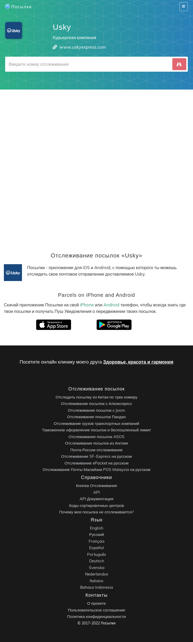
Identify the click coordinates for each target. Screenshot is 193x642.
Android (111, 304)
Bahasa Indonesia (96, 587)
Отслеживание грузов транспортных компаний (96, 423)
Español (96, 547)
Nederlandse (96, 574)
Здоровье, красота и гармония (138, 362)
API (96, 492)
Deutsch (96, 561)
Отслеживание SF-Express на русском (96, 456)
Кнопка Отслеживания (96, 485)
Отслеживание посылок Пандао (96, 417)
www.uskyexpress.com (82, 47)
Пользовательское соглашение (96, 610)
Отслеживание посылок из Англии (96, 443)
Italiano (96, 580)
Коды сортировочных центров (96, 505)
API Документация (96, 498)
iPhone (87, 304)
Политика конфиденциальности (96, 616)
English (96, 528)
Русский (96, 534)
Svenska (96, 567)
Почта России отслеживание (96, 449)
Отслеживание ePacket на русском (96, 463)
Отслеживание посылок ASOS (96, 436)
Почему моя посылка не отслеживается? (96, 512)
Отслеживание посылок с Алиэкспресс (96, 403)
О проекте (96, 603)
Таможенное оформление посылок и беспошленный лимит (96, 430)
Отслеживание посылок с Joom (96, 410)
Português (96, 554)
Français (97, 541)
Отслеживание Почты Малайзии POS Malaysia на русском (96, 469)
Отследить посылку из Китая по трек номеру (96, 397)
